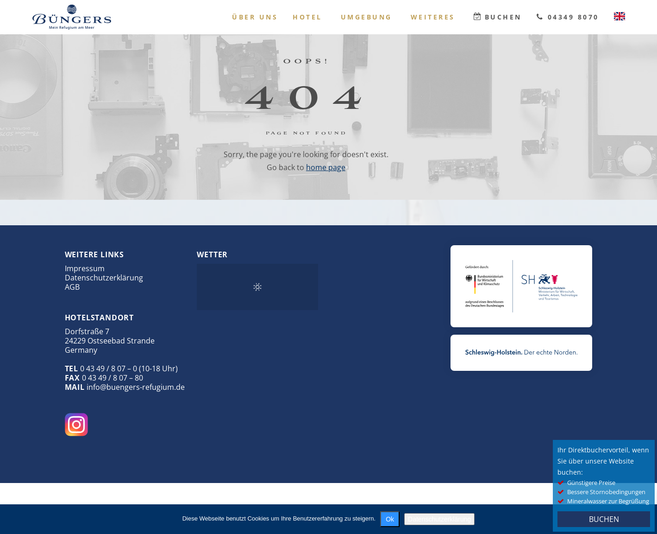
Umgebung (366, 17)
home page (325, 167)
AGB (72, 287)
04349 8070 (573, 17)
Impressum (85, 268)
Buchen (503, 17)
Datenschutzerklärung (104, 278)
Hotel (307, 17)
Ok (390, 519)
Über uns (255, 17)
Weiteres (433, 17)
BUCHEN (604, 519)
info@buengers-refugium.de (136, 387)
